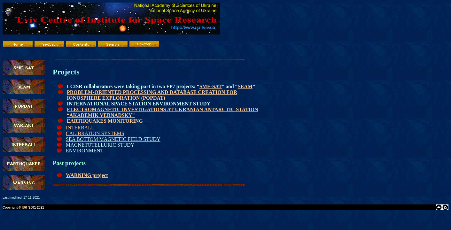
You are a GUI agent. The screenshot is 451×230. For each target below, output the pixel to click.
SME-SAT (210, 86)
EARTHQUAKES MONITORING (105, 121)
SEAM (245, 86)
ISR (24, 207)
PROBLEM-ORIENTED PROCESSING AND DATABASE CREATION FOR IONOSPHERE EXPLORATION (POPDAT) (152, 95)
